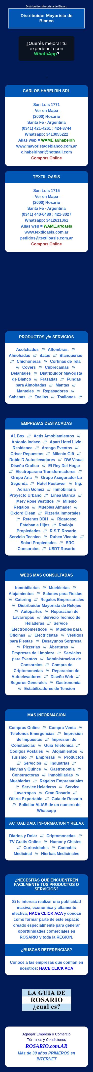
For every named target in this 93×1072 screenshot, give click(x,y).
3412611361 (57, 220)
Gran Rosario (57, 793)
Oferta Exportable (25, 799)
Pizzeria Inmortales (63, 513)
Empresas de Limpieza (33, 653)
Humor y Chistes (65, 842)
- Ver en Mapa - (46, 110)
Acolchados (27, 349)
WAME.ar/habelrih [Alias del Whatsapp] (58, 140)
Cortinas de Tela (65, 361)
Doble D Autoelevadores (32, 460)
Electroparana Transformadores (46, 472)
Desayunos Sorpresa (61, 641)
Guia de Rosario (67, 799)
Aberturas (58, 647)
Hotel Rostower (51, 483)
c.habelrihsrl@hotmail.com (46, 152)
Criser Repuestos (26, 454)
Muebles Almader (54, 507)
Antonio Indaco (26, 442)
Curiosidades (36, 848)
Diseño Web (62, 677)
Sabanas (17, 397)
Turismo (19, 757)
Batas (44, 355)
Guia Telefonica (58, 745)
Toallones (66, 397)
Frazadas (49, 379)
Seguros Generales (29, 683)
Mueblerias (59, 588)
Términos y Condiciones (46, 1040)
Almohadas (19, 355)
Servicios (32, 763)
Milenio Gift (63, 454)
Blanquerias (71, 355)
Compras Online (24, 728)
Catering (23, 600)
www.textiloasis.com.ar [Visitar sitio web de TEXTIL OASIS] (46, 232)
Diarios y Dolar (23, 836)
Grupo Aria (21, 477)
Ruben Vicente (63, 537)
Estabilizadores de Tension (49, 688)
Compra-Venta (62, 728)
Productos (74, 757)
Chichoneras (29, 361)
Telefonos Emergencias (32, 733)
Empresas (45, 757)
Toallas (41, 397)
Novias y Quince (25, 769)
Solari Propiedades (39, 543)
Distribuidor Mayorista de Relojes (49, 605)
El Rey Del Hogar (64, 466)
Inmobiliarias (27, 588)
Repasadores (55, 391)
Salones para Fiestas (62, 594)
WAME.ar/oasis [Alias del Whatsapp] (58, 226)
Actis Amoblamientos (54, 436)
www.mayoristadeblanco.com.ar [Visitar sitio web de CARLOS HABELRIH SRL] (46, 146)
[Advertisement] (46, 291)
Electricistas (46, 635)
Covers (29, 367)
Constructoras (25, 775)
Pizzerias (31, 647)
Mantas (62, 385)
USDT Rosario (62, 549)
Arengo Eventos (57, 448)
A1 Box (17, 436)
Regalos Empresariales (62, 600)
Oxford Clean (22, 513)
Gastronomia (68, 683)
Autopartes (31, 611)
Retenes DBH (35, 519)
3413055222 (57, 134)
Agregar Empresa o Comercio (47, 1034)
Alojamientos (21, 594)
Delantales (21, 373)
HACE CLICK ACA (46, 913)
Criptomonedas (60, 836)
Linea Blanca (63, 495)
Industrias (60, 763)
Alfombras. (58, 349)
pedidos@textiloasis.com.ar (46, 238)
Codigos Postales (26, 751)
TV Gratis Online (25, 842)
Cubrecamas (57, 367)
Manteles (25, 391)
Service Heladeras (39, 787)
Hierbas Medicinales (60, 854)
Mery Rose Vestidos (35, 501)
